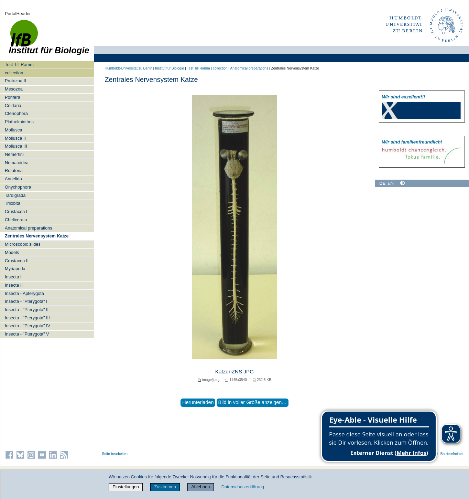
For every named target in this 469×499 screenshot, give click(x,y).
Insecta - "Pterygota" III (27, 317)
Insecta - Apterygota (24, 293)
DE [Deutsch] (382, 183)
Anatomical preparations (28, 228)
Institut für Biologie (169, 68)
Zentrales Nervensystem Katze (37, 235)
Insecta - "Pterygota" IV (27, 325)
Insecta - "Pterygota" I (26, 301)
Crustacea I (16, 211)
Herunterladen (198, 402)
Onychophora (18, 187)
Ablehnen (200, 486)
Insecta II (14, 285)
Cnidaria (13, 105)
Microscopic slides (23, 244)
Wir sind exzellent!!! (403, 96)
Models (12, 252)
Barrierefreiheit (451, 454)
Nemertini (14, 154)
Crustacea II (17, 260)
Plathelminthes (19, 121)
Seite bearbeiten (115, 454)
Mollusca (13, 129)
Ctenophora (16, 113)
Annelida (13, 178)
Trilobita (12, 203)
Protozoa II (15, 80)
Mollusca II (15, 138)
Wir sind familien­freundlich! (412, 142)
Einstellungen (125, 486)
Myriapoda (15, 268)
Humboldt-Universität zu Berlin (128, 68)
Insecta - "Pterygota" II (26, 309)
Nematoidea (17, 162)
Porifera (12, 97)
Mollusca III (16, 146)
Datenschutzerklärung (242, 486)
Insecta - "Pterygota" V (27, 334)
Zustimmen (165, 486)
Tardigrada (15, 195)
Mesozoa (14, 89)
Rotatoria (14, 170)
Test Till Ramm (19, 64)
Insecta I (13, 276)
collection (14, 72)
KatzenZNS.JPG (234, 371)
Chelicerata (16, 219)
